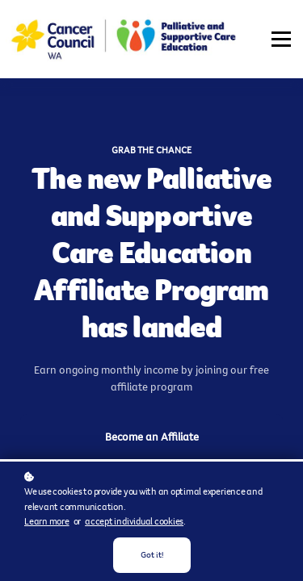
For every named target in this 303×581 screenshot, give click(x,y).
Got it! (152, 555)
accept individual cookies (134, 521)
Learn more (46, 521)
